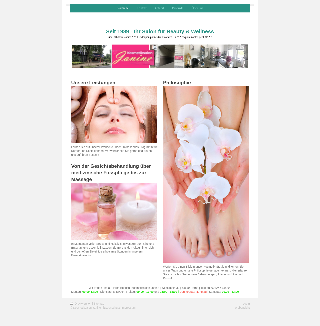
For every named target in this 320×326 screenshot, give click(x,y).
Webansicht (242, 307)
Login (246, 303)
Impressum (128, 307)
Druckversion (81, 303)
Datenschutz (112, 307)
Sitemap (99, 303)
